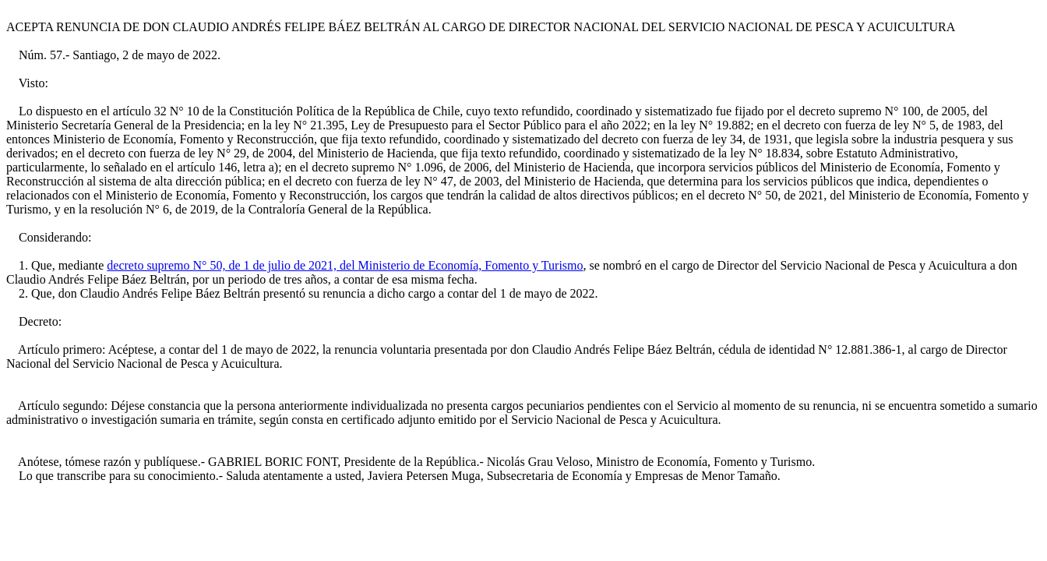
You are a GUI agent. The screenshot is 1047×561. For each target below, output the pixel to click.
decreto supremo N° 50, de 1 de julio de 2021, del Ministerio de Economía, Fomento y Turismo (345, 265)
